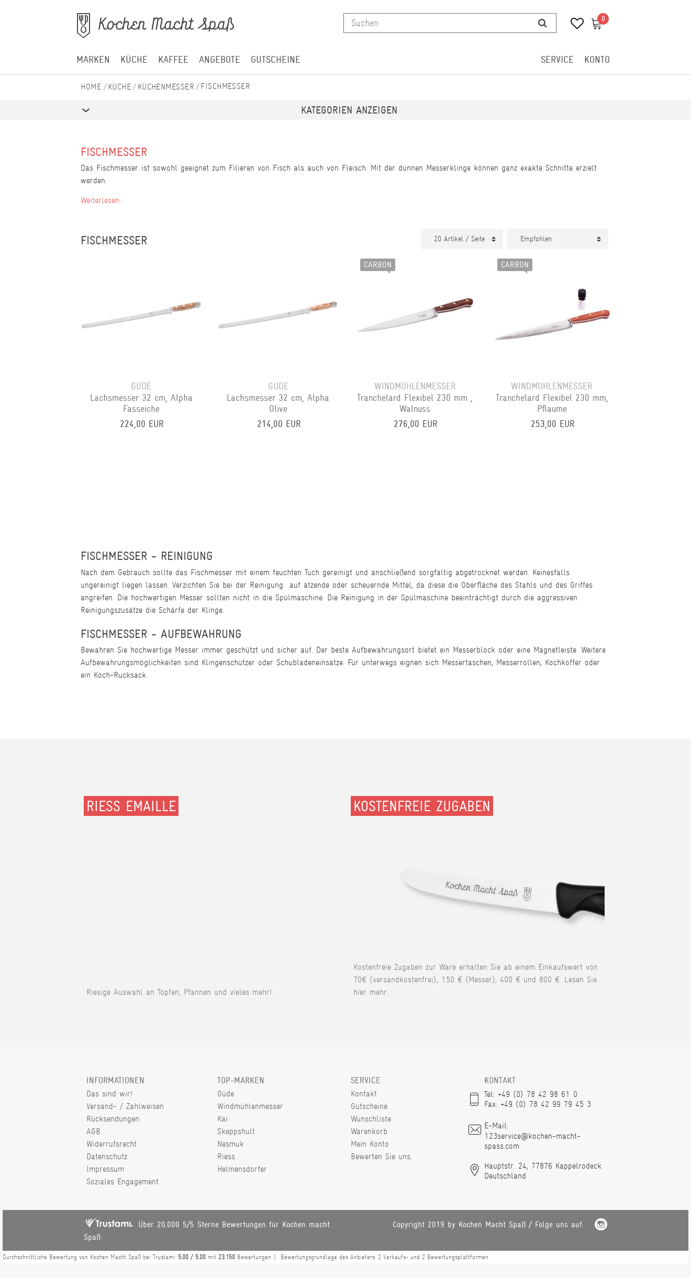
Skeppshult (236, 1131)
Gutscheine (275, 59)
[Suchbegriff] (436, 23)
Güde (225, 1093)
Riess (226, 1156)
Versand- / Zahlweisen (125, 1106)
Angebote (219, 59)
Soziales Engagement (122, 1181)
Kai (222, 1119)
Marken (93, 59)
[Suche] (542, 23)
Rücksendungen (112, 1119)
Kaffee (173, 59)
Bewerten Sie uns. (381, 1156)
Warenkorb (369, 1131)
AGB (93, 1131)
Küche (134, 59)
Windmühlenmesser (250, 1106)
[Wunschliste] (573, 25)
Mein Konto (370, 1144)
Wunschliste (371, 1119)
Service (557, 59)
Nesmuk (230, 1144)
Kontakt (364, 1093)
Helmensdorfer (242, 1169)
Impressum (105, 1169)
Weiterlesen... (102, 200)
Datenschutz (106, 1156)
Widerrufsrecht (111, 1144)
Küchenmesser (166, 87)
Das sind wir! (109, 1093)
